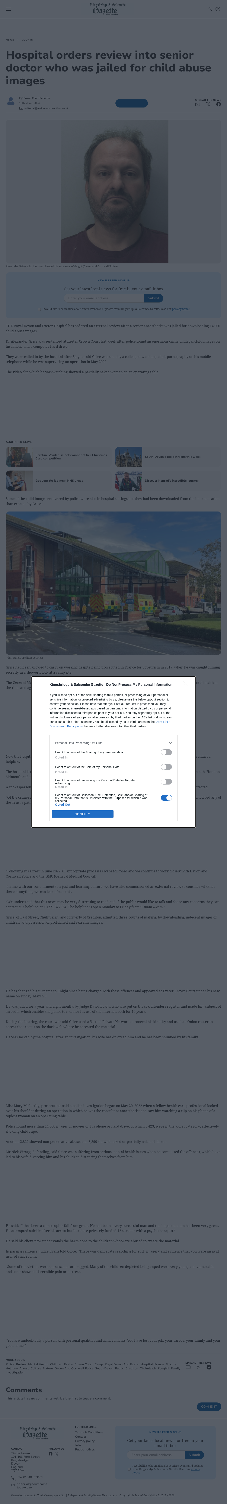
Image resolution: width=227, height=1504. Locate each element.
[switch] (166, 752)
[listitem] (113, 743)
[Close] (187, 685)
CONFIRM (83, 814)
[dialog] (113, 752)
